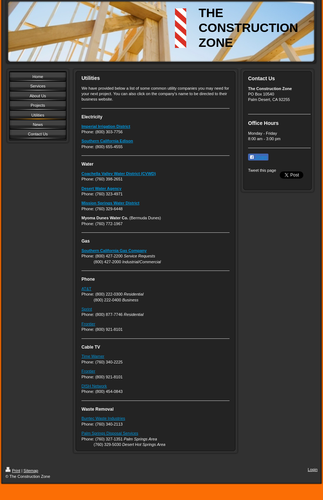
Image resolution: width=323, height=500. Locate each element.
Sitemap (31, 470)
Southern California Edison (107, 141)
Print (12, 470)
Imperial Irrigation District (105, 126)
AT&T (86, 288)
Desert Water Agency (101, 188)
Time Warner (92, 356)
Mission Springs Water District (110, 203)
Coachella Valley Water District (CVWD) (118, 173)
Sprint (86, 309)
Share (258, 157)
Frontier (88, 324)
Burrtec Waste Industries (103, 418)
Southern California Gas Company (114, 250)
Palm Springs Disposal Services (109, 433)
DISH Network (94, 386)
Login (313, 469)
